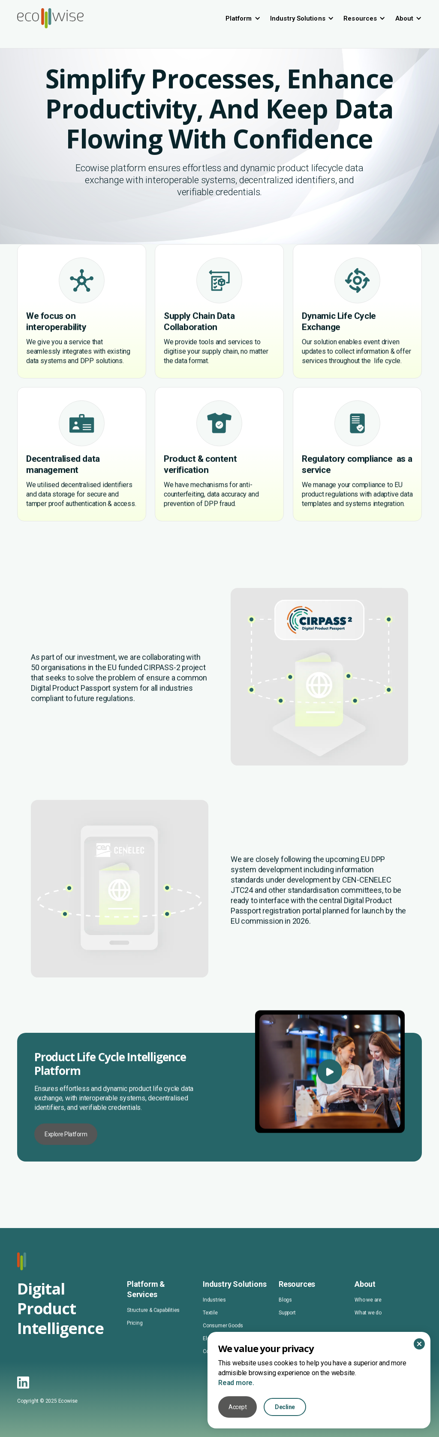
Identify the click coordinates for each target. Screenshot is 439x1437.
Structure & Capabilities (153, 1327)
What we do (368, 1330)
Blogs (285, 1317)
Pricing (135, 1340)
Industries (214, 1317)
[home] (50, 18)
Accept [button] (238, 1407)
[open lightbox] (329, 1120)
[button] (243, 18)
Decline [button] (285, 1407)
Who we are (368, 1317)
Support (287, 1330)
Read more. (236, 1383)
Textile (210, 1330)
